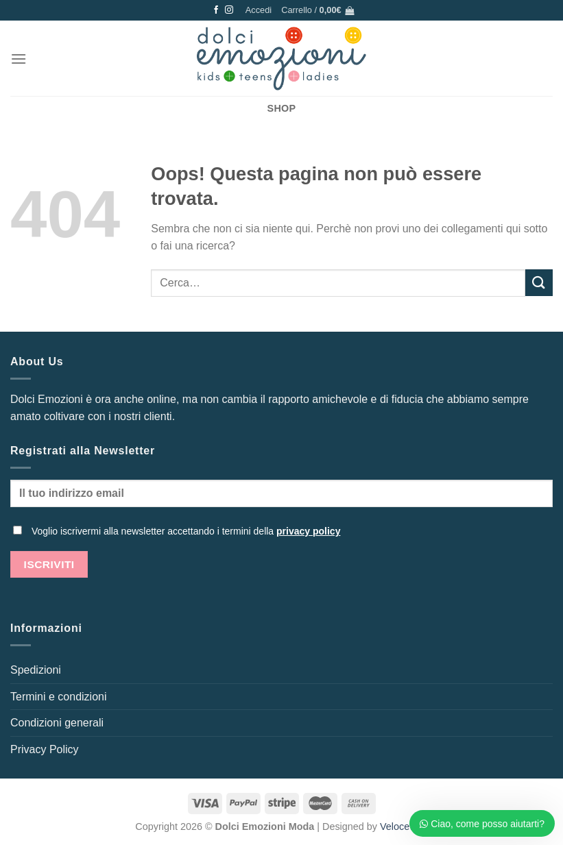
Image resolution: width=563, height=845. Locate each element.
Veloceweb (404, 826)
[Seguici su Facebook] (216, 10)
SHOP (281, 108)
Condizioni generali (57, 722)
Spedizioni (35, 670)
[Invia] (539, 282)
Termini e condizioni (58, 696)
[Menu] (18, 58)
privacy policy (308, 531)
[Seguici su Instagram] (229, 10)
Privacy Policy (44, 749)
